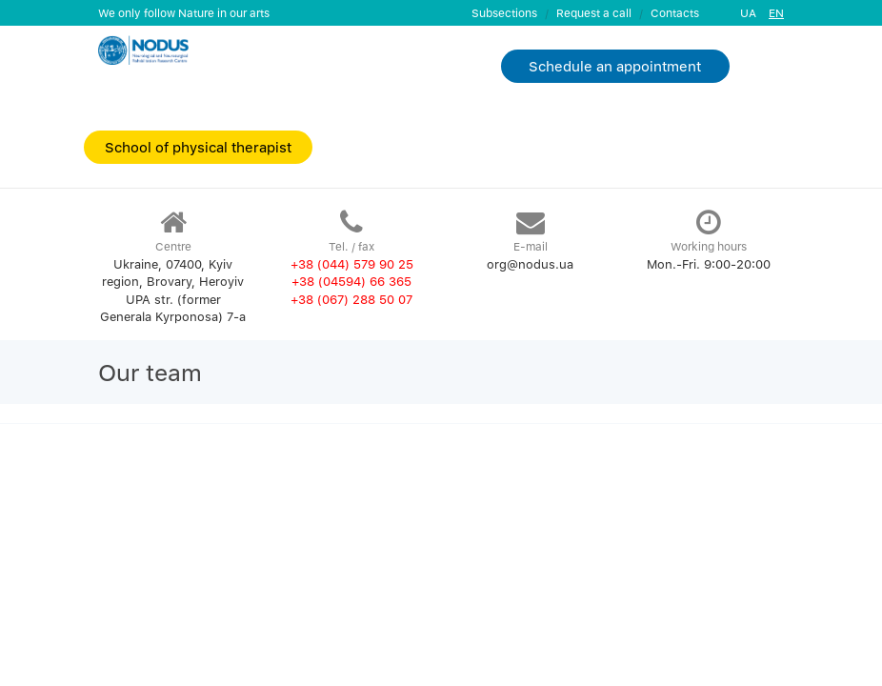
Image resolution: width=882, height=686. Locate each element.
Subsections (504, 13)
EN (776, 13)
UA (748, 13)
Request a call (593, 13)
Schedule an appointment (615, 65)
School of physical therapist (198, 146)
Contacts (675, 13)
